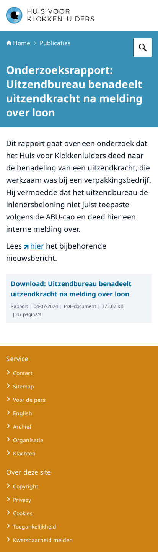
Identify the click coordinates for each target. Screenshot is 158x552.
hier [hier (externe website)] (34, 246)
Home (18, 43)
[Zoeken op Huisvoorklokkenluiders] (143, 47)
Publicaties (55, 43)
